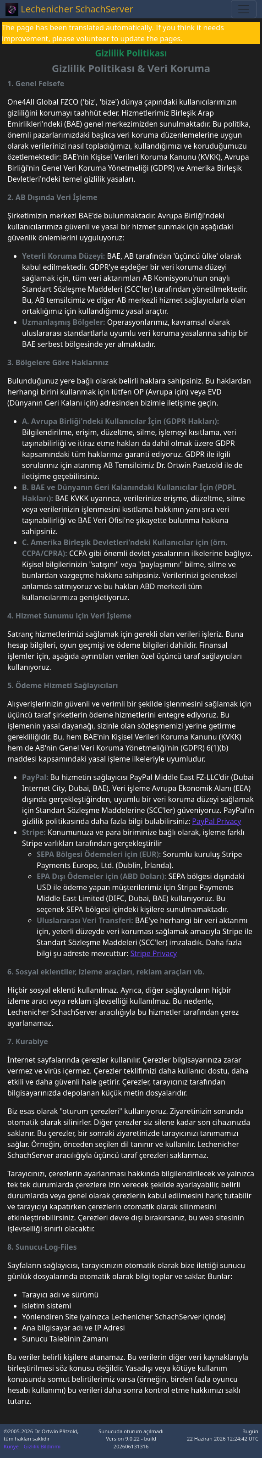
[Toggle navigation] (244, 9)
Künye (12, 1446)
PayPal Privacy (216, 821)
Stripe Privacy (154, 953)
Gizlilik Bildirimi (42, 1446)
